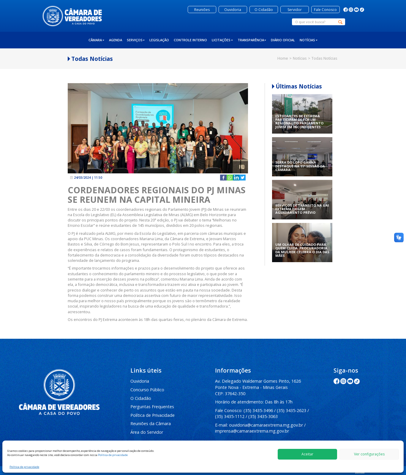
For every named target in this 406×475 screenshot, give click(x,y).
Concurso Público (147, 389)
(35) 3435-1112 (229, 416)
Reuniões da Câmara (150, 423)
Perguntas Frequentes (152, 406)
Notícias (308, 40)
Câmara (96, 40)
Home (282, 58)
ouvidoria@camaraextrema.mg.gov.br (266, 425)
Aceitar (307, 454)
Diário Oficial (283, 40)
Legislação (159, 40)
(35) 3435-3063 (263, 416)
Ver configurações (369, 454)
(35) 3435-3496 (258, 410)
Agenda (115, 40)
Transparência (252, 40)
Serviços (136, 40)
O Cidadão (140, 398)
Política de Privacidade (152, 415)
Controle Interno (190, 40)
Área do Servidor (146, 432)
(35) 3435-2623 (291, 410)
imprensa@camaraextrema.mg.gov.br (252, 431)
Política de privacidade (113, 455)
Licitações (222, 40)
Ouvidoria (139, 381)
